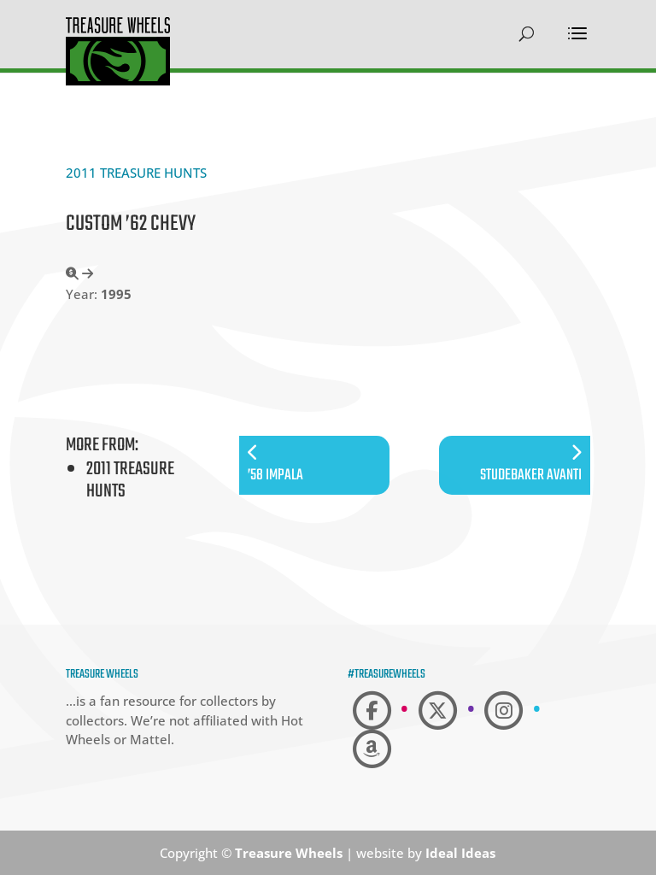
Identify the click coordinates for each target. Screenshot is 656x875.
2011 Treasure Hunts (136, 172)
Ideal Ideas (460, 852)
